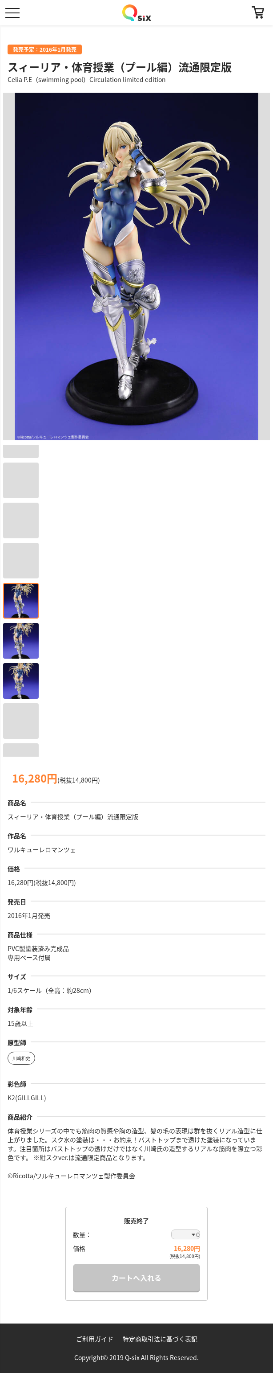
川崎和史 (21, 1058)
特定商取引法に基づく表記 (160, 1338)
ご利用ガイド (94, 1338)
